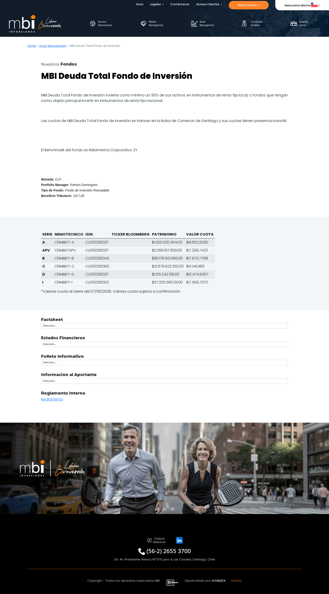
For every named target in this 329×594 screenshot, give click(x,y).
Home (31, 46)
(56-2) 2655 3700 (168, 551)
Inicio (139, 4)
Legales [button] (156, 4)
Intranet (236, 581)
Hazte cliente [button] (247, 5)
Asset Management (52, 46)
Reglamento (52, 399)
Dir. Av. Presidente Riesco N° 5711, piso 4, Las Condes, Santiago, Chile (164, 559)
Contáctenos (179, 4)
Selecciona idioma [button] (301, 5)
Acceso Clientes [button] (208, 4)
